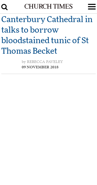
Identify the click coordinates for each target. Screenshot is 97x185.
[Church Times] (48, 7)
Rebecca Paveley (45, 61)
